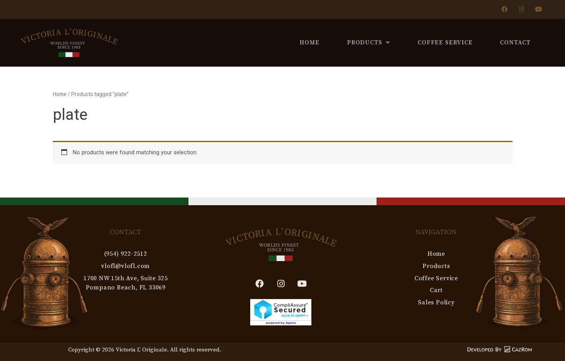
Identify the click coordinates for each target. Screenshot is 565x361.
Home (309, 42)
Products (368, 42)
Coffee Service (445, 42)
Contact (515, 42)
